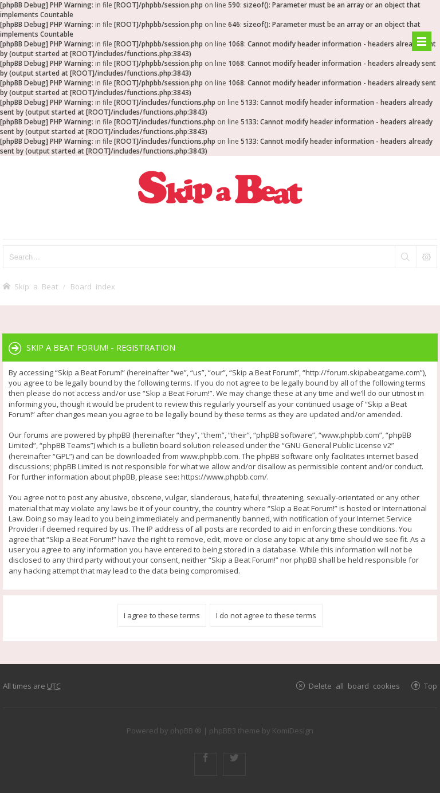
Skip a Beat (36, 286)
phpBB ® (186, 730)
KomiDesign (292, 730)
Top (430, 685)
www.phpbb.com (209, 456)
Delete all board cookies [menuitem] (354, 685)
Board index (92, 286)
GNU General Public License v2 (338, 445)
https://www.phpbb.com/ (224, 477)
